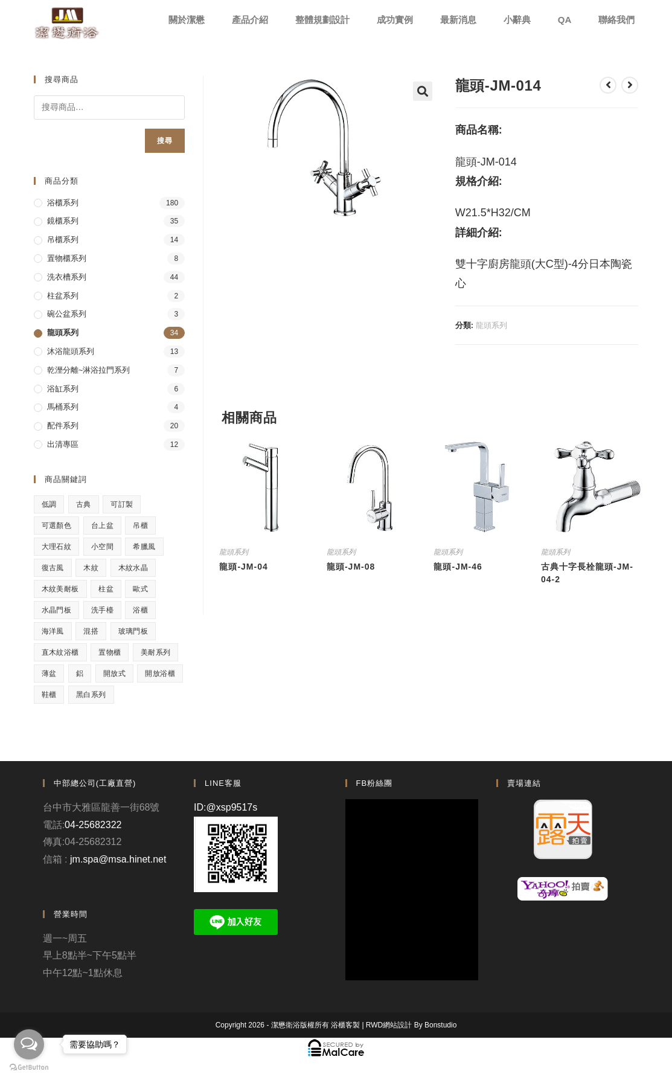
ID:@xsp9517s (225, 807)
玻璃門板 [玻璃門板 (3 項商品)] (133, 631)
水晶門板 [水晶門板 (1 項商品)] (57, 610)
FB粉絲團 (374, 783)
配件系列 (62, 425)
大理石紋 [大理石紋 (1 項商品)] (57, 546)
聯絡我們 (616, 19)
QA (565, 19)
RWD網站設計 (389, 1025)
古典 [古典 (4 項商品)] (83, 504)
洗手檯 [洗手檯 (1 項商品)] (102, 610)
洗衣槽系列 (66, 276)
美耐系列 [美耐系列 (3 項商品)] (156, 652)
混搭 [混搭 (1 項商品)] (90, 631)
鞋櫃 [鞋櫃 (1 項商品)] (49, 694)
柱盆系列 (62, 295)
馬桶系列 (62, 406)
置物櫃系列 (66, 258)
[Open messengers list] (29, 1044)
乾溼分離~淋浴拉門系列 (88, 369)
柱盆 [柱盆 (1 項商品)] (106, 589)
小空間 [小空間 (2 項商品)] (102, 546)
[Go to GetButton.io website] (29, 1068)
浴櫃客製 (345, 1025)
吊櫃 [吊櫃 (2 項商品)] (140, 525)
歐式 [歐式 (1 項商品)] (140, 589)
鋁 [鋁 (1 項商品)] (79, 673)
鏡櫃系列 (62, 220)
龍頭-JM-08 (351, 566)
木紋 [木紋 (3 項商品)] (90, 568)
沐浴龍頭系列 (70, 351)
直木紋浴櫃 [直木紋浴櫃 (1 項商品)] (60, 652)
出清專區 (62, 444)
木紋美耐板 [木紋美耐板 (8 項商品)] (60, 589)
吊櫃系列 (62, 239)
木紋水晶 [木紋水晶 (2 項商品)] (133, 568)
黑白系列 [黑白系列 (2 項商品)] (91, 694)
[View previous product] (608, 85)
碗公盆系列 (66, 313)
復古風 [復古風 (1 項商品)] (53, 568)
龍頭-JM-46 (458, 566)
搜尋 (165, 141)
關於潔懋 (186, 19)
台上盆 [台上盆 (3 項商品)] (102, 525)
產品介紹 (250, 19)
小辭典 (517, 19)
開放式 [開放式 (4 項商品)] (114, 673)
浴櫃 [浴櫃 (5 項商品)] (140, 610)
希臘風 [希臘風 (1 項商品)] (144, 546)
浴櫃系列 (62, 202)
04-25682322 (93, 825)
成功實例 (395, 19)
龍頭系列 (491, 325)
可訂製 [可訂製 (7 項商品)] (121, 504)
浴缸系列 (62, 388)
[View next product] (629, 85)
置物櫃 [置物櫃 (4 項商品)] (109, 652)
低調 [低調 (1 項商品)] (49, 504)
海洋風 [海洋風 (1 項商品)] (53, 631)
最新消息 (458, 19)
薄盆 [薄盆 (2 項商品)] (49, 673)
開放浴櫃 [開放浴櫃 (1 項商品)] (160, 673)
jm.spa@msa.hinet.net (118, 859)
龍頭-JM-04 (243, 566)
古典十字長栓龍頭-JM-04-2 (587, 573)
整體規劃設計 (322, 19)
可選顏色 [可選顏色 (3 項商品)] (57, 525)
